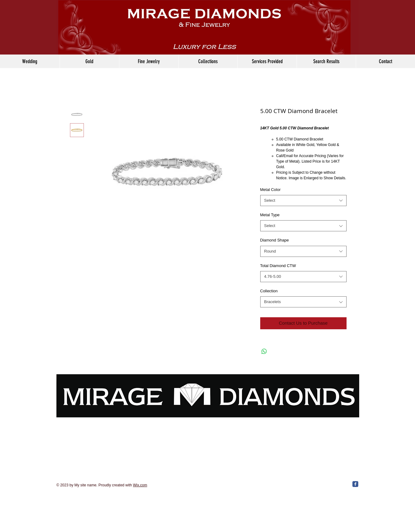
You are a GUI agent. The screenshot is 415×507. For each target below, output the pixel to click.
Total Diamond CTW (278, 265)
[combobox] (303, 200)
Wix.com (140, 485)
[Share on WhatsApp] (264, 351)
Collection (269, 291)
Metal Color (270, 189)
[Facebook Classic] (355, 484)
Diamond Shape (274, 240)
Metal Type (270, 215)
